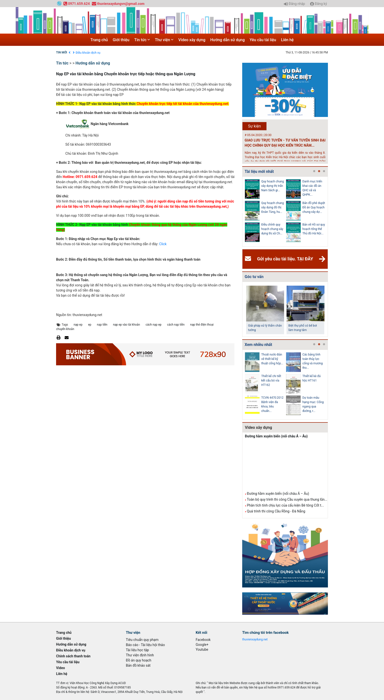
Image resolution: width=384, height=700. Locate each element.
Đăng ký (318, 4)
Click (163, 244)
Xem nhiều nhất (258, 344)
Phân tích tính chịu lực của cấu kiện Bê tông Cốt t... (285, 505)
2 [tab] (319, 171)
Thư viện (164, 40)
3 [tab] (324, 171)
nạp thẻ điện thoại (202, 324)
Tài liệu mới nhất (259, 171)
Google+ (202, 645)
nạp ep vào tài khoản (126, 324)
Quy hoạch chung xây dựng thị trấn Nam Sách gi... (272, 186)
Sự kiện (254, 126)
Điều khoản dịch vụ (88, 52)
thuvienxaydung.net (255, 639)
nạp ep (78, 324)
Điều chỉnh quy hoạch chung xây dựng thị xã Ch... (272, 229)
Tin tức (142, 40)
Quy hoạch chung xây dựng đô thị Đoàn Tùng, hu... (272, 207)
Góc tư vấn (254, 276)
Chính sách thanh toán (73, 656)
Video (60, 668)
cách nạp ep (154, 324)
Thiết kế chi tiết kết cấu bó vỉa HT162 (271, 380)
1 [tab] (314, 171)
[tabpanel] (265, 211)
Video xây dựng (191, 40)
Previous (241, 211)
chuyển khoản (65, 329)
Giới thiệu (121, 40)
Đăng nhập (294, 4)
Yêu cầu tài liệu (263, 40)
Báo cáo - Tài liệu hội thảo (145, 645)
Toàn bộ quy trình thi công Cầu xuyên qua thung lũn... (287, 499)
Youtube (202, 649)
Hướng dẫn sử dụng (227, 40)
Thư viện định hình (140, 655)
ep (89, 324)
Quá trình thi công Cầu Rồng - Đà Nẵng (276, 511)
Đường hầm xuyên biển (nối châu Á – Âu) (276, 436)
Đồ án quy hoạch (138, 660)
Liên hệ (287, 40)
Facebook (203, 640)
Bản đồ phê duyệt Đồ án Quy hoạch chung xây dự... (313, 207)
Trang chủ (99, 40)
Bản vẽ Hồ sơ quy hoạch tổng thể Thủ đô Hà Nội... (313, 229)
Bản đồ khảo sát (138, 665)
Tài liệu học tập (137, 650)
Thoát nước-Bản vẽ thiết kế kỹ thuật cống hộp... (272, 359)
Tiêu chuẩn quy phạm (142, 640)
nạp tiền (102, 324)
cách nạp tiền (175, 324)
